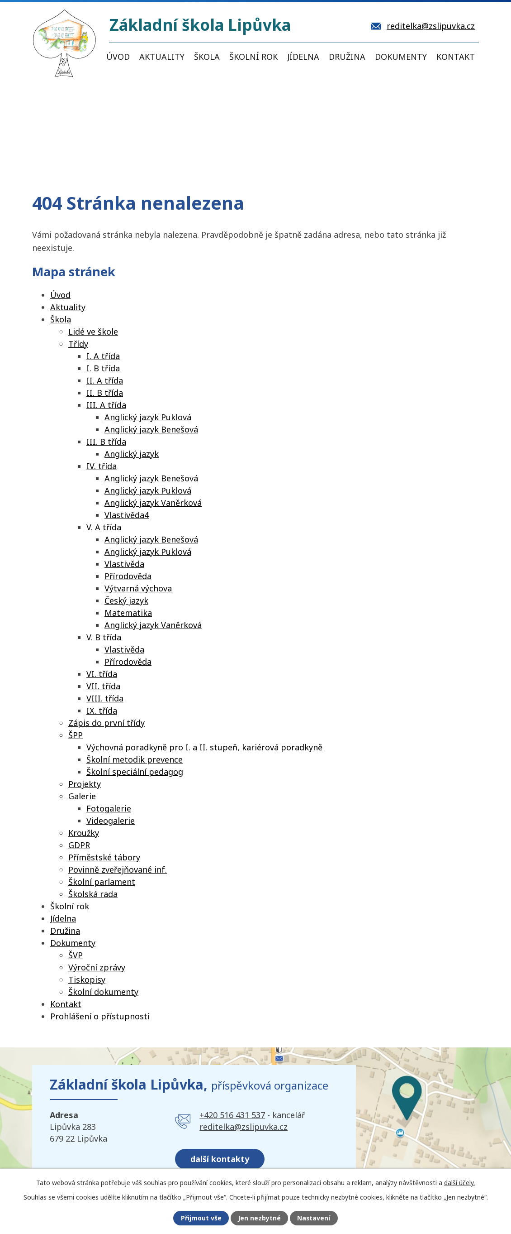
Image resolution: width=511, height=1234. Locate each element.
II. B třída (104, 392)
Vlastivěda (124, 563)
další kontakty (220, 1158)
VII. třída (103, 686)
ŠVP (75, 955)
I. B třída (103, 368)
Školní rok (253, 56)
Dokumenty (401, 56)
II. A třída (104, 380)
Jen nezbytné (259, 1218)
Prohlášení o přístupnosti (100, 1016)
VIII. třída (104, 698)
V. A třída (103, 527)
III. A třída (106, 404)
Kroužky (83, 832)
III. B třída (106, 441)
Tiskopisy (86, 979)
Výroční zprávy (96, 967)
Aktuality (162, 56)
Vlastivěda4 (126, 514)
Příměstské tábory (104, 857)
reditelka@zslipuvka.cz (243, 1126)
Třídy (78, 343)
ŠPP (75, 735)
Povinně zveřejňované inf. (117, 869)
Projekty (84, 783)
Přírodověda (127, 576)
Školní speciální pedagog (134, 771)
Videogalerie (110, 820)
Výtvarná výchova (138, 588)
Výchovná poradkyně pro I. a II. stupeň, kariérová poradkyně (204, 747)
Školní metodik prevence (134, 759)
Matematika (128, 612)
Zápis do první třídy (106, 722)
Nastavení (314, 1218)
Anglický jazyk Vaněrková (153, 502)
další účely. (459, 1182)
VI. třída (101, 673)
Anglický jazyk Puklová (147, 417)
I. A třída (103, 356)
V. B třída (103, 637)
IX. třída (101, 710)
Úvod (118, 56)
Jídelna (303, 56)
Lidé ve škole (93, 331)
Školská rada (93, 893)
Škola (207, 56)
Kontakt (455, 56)
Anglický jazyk (131, 453)
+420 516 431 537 (232, 1114)
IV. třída (101, 466)
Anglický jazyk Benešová (151, 429)
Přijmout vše (200, 1218)
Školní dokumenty (103, 991)
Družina (347, 56)
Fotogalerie (108, 808)
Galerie (82, 796)
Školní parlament (101, 881)
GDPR (79, 845)
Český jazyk (126, 600)
